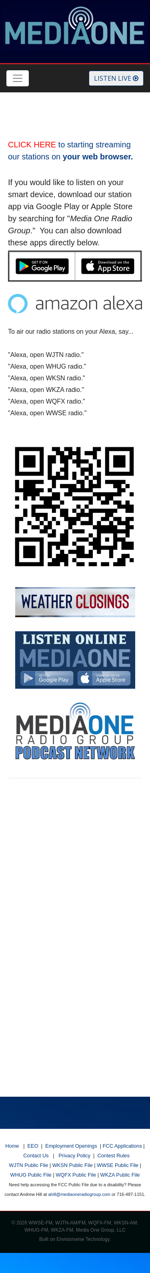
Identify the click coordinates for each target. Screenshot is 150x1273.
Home (12, 1146)
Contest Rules (113, 1156)
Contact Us (35, 1156)
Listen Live (116, 78)
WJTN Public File (28, 1165)
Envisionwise (70, 1239)
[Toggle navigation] (17, 78)
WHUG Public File (31, 1175)
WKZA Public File (120, 1175)
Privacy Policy (74, 1156)
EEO (33, 1146)
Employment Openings (71, 1146)
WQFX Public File (76, 1175)
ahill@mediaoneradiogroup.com (79, 1194)
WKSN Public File (72, 1165)
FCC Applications (122, 1146)
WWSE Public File (117, 1165)
